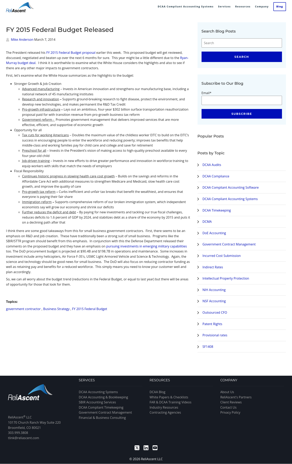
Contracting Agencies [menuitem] (165, 412)
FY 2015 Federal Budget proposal (70, 52)
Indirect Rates (213, 267)
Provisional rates (215, 335)
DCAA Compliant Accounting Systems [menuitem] (186, 6)
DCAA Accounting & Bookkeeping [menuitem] (103, 397)
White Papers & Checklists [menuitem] (169, 397)
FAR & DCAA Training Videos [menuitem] (171, 402)
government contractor (23, 309)
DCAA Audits (212, 165)
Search (241, 57)
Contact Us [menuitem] (228, 407)
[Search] (242, 43)
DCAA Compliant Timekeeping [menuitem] (101, 407)
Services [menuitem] (224, 6)
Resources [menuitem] (243, 6)
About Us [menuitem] (227, 392)
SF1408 (208, 346)
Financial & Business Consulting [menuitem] (102, 417)
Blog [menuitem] (279, 6)
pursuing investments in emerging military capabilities (146, 246)
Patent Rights (212, 324)
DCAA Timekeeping (217, 210)
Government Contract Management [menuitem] (105, 412)
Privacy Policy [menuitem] (230, 412)
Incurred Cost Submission (222, 255)
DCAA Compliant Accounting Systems (230, 199)
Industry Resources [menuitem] (164, 407)
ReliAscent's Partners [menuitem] (235, 397)
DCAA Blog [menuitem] (157, 392)
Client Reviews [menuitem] (231, 402)
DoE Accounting (214, 233)
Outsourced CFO (215, 312)
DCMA (207, 221)
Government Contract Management (229, 244)
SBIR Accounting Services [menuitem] (97, 402)
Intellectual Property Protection (226, 278)
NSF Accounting (214, 301)
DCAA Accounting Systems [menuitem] (98, 392)
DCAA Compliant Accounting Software (231, 187)
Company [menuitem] (262, 6)
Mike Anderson (22, 39)
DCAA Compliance (216, 176)
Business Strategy (56, 309)
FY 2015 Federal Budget (89, 309)
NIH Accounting (214, 290)
